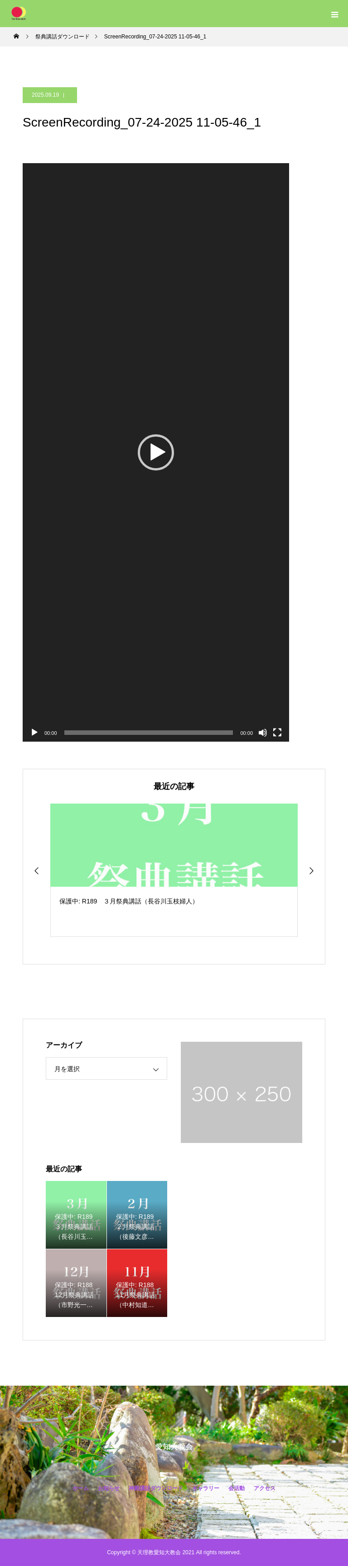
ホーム (80, 1488)
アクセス (265, 1488)
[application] (156, 452)
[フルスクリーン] (277, 732)
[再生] (34, 732)
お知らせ (109, 1488)
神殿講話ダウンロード (156, 1488)
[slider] (148, 732)
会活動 (236, 1488)
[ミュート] (262, 732)
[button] (156, 452)
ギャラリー (205, 1488)
